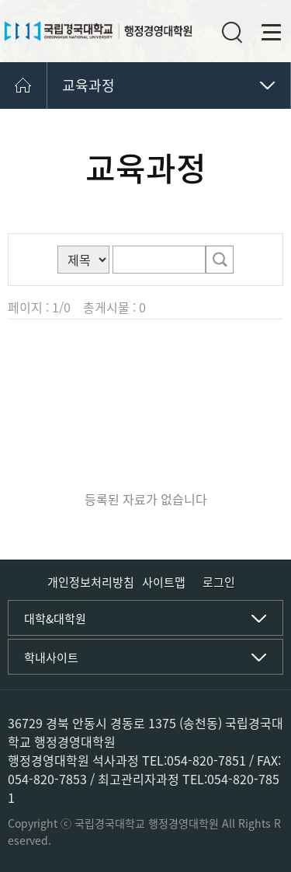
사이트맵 (163, 582)
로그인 (219, 582)
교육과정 (88, 85)
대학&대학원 (55, 618)
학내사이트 (51, 657)
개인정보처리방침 (90, 582)
